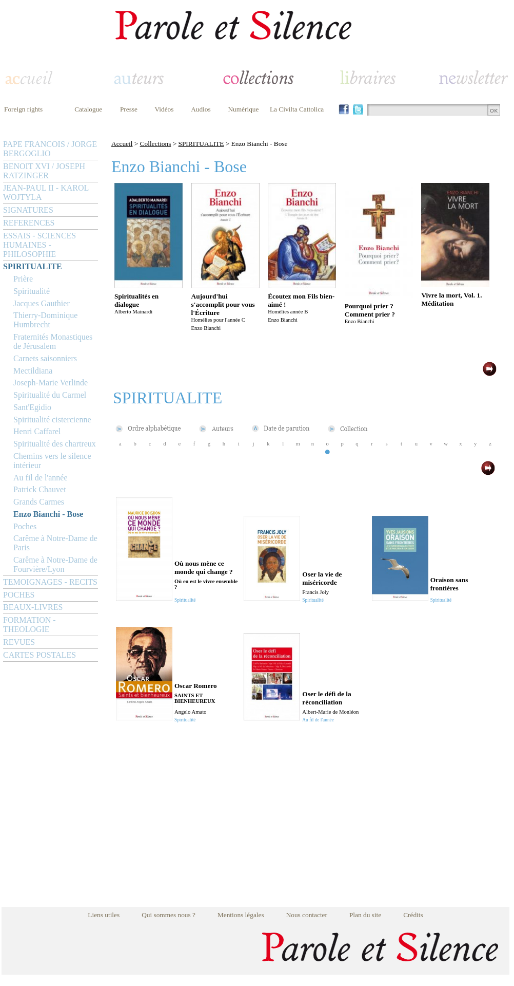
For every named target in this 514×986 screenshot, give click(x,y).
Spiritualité (31, 291)
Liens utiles (104, 915)
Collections (155, 143)
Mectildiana (32, 370)
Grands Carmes (38, 501)
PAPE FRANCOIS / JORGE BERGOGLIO (50, 149)
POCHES (18, 594)
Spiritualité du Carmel (49, 394)
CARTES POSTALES (39, 654)
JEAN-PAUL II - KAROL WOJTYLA (46, 192)
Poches (24, 526)
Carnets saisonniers (45, 358)
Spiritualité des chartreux (54, 443)
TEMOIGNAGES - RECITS (50, 582)
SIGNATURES (28, 210)
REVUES (19, 642)
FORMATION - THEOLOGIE (29, 625)
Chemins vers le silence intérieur (52, 461)
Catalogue (88, 109)
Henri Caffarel (37, 431)
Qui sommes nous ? (168, 915)
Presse (128, 109)
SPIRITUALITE (32, 266)
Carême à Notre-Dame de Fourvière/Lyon (55, 564)
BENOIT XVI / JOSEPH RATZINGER (44, 171)
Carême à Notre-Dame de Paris (55, 543)
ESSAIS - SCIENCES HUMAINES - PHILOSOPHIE (39, 244)
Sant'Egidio (32, 407)
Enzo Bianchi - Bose (48, 514)
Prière (23, 278)
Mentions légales (241, 915)
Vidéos (164, 109)
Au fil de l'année (40, 477)
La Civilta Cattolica (297, 109)
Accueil (121, 143)
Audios (201, 109)
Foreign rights (23, 109)
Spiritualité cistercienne (52, 419)
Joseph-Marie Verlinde (50, 382)
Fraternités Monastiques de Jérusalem (52, 341)
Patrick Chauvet (39, 489)
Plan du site (365, 915)
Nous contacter (306, 915)
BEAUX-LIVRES (33, 607)
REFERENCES (28, 222)
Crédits (413, 915)
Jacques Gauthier (41, 303)
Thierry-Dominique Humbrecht (45, 320)
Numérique (243, 109)
